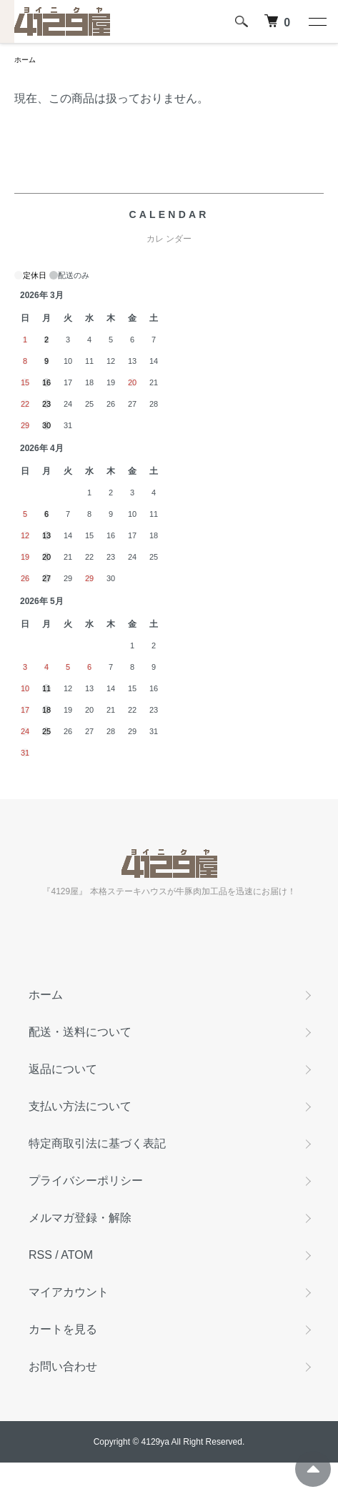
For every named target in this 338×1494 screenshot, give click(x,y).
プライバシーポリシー (86, 1180)
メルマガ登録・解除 (80, 1218)
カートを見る (63, 1329)
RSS (40, 1255)
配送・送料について (80, 1032)
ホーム (25, 60)
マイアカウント (69, 1292)
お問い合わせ (63, 1366)
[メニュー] (316, 21)
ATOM (77, 1255)
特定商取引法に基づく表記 (97, 1143)
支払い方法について (80, 1106)
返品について (63, 1069)
